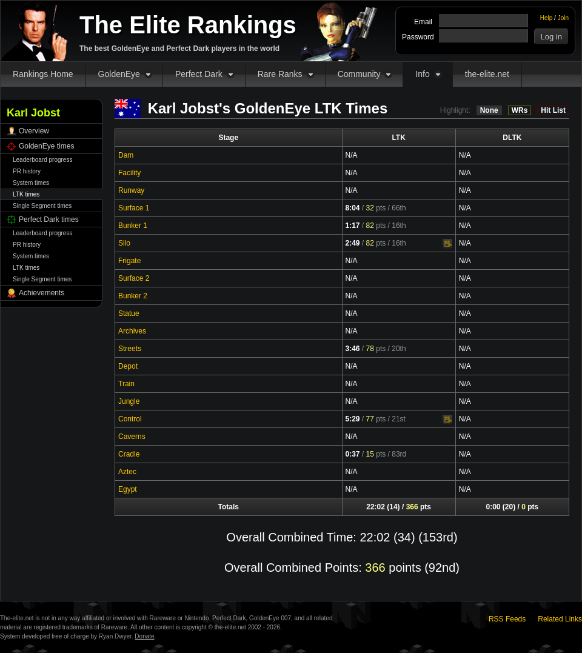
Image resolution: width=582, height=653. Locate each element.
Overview (34, 131)
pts (376, 208)
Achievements (41, 293)
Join (563, 18)
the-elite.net (487, 74)
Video (447, 243)
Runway (131, 190)
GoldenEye (119, 74)
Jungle (128, 401)
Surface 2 (133, 278)
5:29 (353, 419)
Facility (129, 173)
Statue (128, 313)
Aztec (127, 471)
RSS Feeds (507, 619)
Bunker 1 (132, 225)
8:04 (353, 208)
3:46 (353, 348)
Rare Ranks (280, 74)
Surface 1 (133, 208)
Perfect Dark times (49, 219)
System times (31, 182)
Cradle (128, 454)
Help (546, 18)
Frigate (129, 260)
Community (359, 74)
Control (130, 419)
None (489, 110)
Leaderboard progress (42, 159)
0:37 (353, 454)
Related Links (560, 619)
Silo (124, 243)
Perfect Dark (198, 74)
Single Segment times (42, 206)
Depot (128, 366)
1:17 (353, 225)
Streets (129, 348)
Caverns (132, 436)
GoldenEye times (46, 146)
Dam (125, 155)
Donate (144, 636)
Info (422, 74)
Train (126, 384)
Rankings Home (43, 74)
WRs (520, 110)
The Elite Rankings (187, 25)
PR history (27, 171)
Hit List (553, 110)
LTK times (26, 194)
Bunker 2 (132, 296)
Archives (132, 331)
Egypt (127, 489)
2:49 (353, 243)
